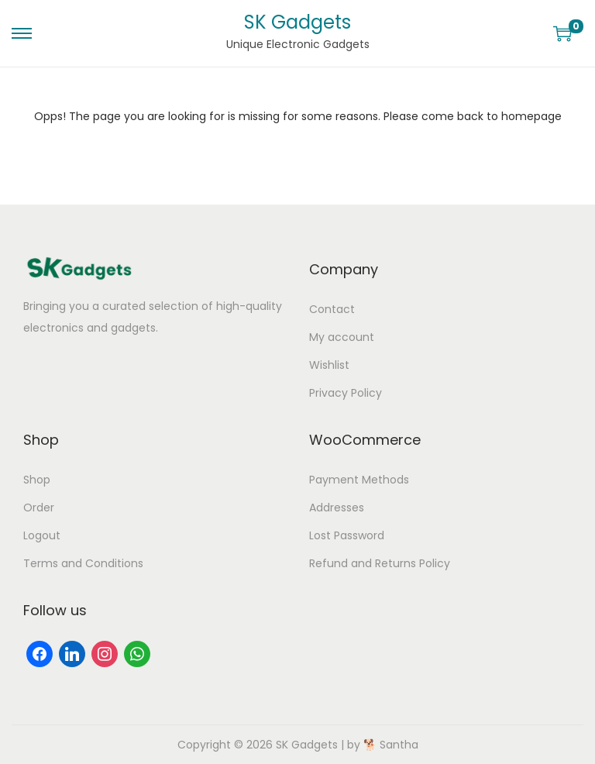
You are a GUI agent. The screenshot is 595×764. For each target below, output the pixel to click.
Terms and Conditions (83, 563)
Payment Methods (359, 479)
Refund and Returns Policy (379, 563)
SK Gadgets (297, 22)
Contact (332, 309)
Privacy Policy (345, 393)
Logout (41, 535)
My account (341, 337)
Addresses (336, 507)
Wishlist (329, 365)
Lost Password (346, 535)
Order (38, 507)
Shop (36, 479)
